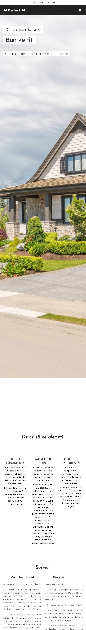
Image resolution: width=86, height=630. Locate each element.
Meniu (80, 10)
